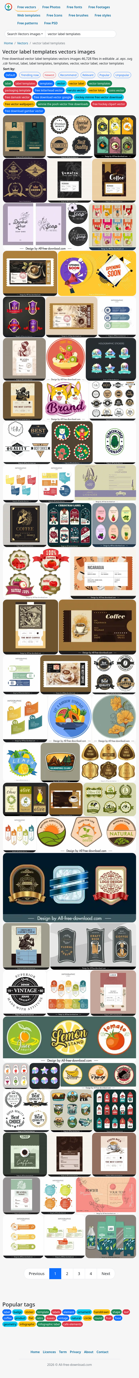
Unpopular (122, 75)
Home (8, 43)
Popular (105, 75)
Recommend (68, 75)
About (88, 1352)
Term (63, 1352)
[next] (106, 1273)
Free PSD (51, 23)
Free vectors (26, 7)
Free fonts (74, 7)
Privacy (75, 1352)
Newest (49, 75)
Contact (103, 1352)
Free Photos (51, 7)
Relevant (88, 75)
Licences (49, 1352)
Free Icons (54, 15)
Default (10, 75)
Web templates (28, 15)
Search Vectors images (23, 34)
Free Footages (99, 7)
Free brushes (78, 15)
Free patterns (27, 23)
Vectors (22, 43)
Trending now (30, 75)
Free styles (103, 15)
